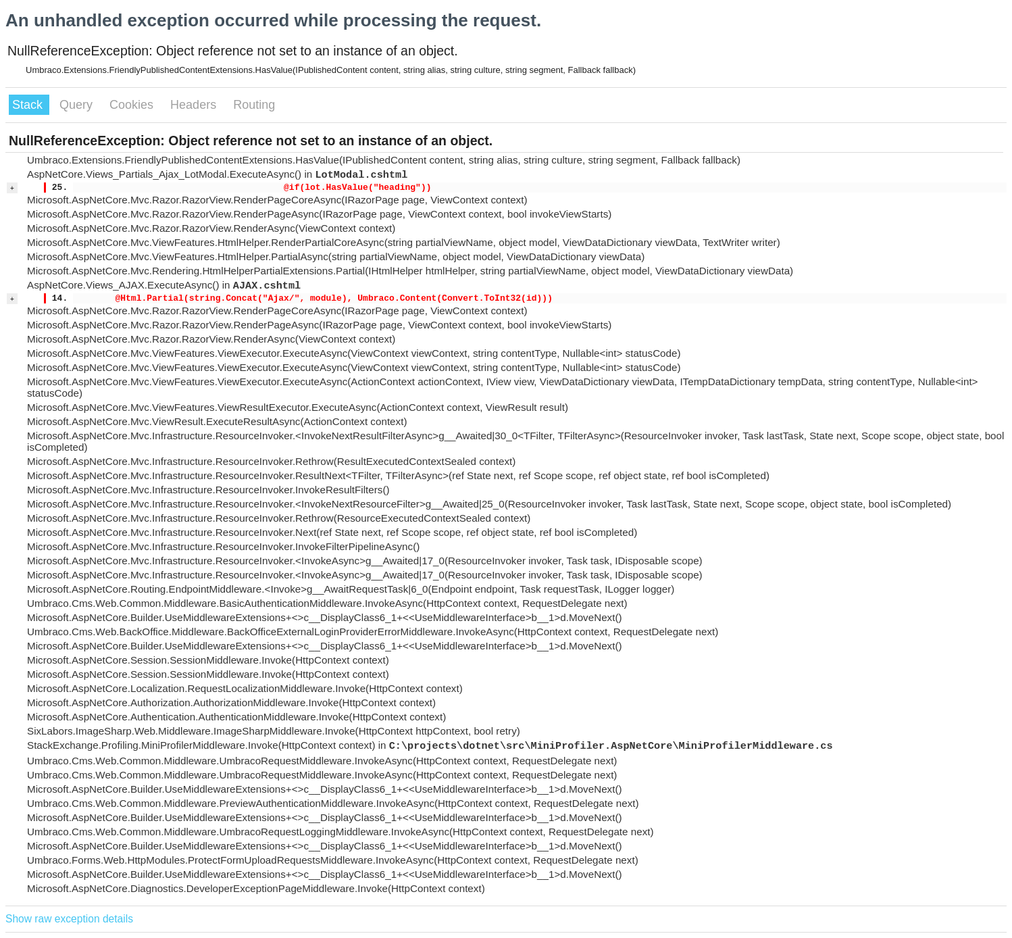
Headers (195, 105)
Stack (29, 105)
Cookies (133, 105)
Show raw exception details (69, 918)
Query (77, 105)
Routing (254, 105)
